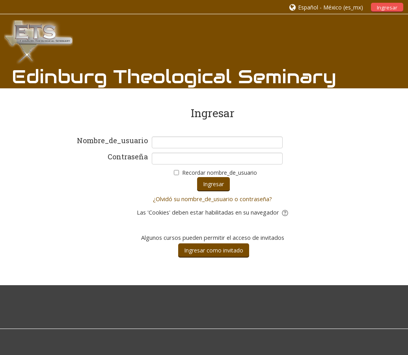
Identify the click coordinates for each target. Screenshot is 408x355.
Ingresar (387, 7)
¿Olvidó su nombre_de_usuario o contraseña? (212, 199)
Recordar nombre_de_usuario (219, 172)
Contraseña (128, 157)
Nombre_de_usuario (112, 140)
